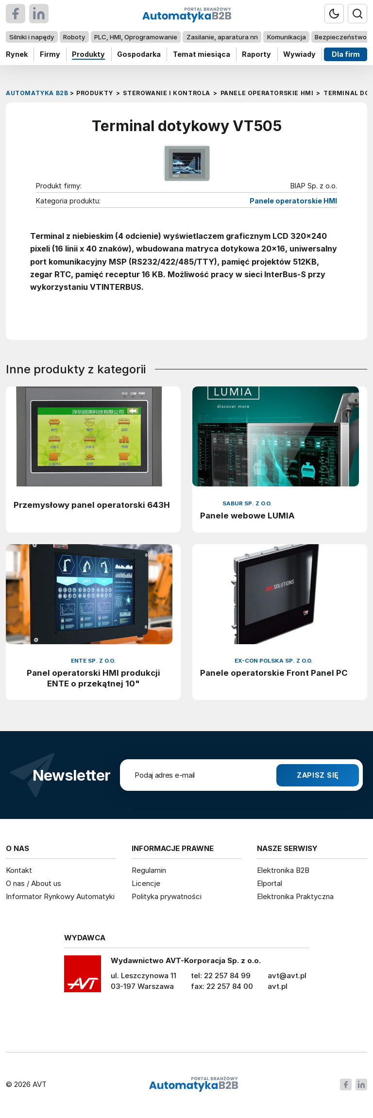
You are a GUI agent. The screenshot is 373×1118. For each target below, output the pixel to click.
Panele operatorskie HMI (293, 201)
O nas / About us (33, 883)
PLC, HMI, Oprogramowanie (135, 37)
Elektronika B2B (283, 870)
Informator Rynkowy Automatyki (60, 896)
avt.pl (278, 986)
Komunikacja (286, 37)
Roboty (74, 37)
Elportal (269, 883)
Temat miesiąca (201, 54)
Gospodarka (139, 54)
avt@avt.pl (287, 975)
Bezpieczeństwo (341, 37)
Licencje (146, 883)
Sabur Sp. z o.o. (247, 503)
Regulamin (149, 870)
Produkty (88, 54)
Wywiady (299, 54)
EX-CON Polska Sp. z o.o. (274, 660)
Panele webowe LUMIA (247, 515)
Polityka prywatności (167, 896)
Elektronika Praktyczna (295, 896)
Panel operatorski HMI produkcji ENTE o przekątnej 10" (93, 678)
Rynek (17, 54)
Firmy (50, 54)
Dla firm (346, 54)
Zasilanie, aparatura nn (222, 37)
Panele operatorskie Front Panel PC (274, 673)
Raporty (256, 54)
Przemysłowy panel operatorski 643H (92, 505)
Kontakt (19, 870)
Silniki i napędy (31, 37)
